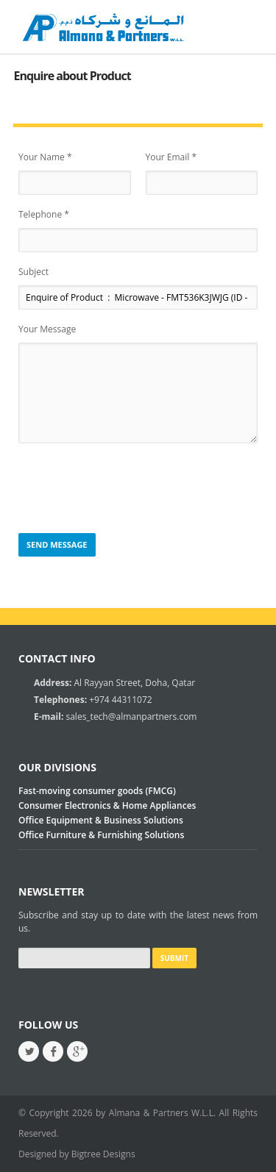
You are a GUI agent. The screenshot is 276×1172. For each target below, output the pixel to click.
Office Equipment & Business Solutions (100, 820)
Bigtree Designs (103, 1154)
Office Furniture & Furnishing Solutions (101, 835)
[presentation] (130, 489)
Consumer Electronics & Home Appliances (107, 805)
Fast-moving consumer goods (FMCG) (97, 791)
